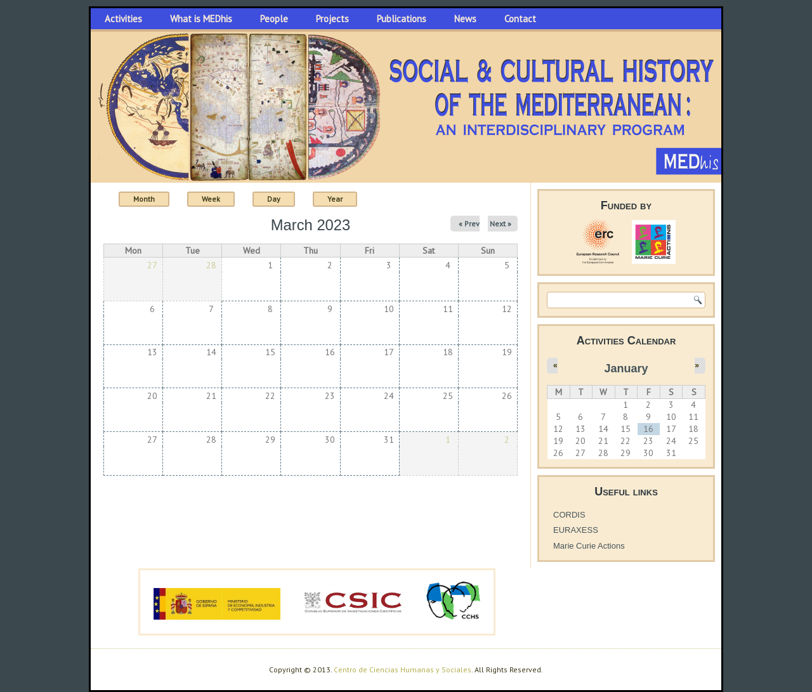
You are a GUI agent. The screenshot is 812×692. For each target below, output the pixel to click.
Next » (500, 223)
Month (151, 198)
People (274, 19)
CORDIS (569, 514)
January (626, 368)
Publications (401, 19)
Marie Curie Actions (589, 546)
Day (273, 199)
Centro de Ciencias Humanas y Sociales (402, 669)
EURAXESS (575, 530)
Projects (332, 19)
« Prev (469, 223)
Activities (123, 19)
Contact (520, 19)
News (465, 19)
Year (335, 199)
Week (211, 199)
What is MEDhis (201, 19)
